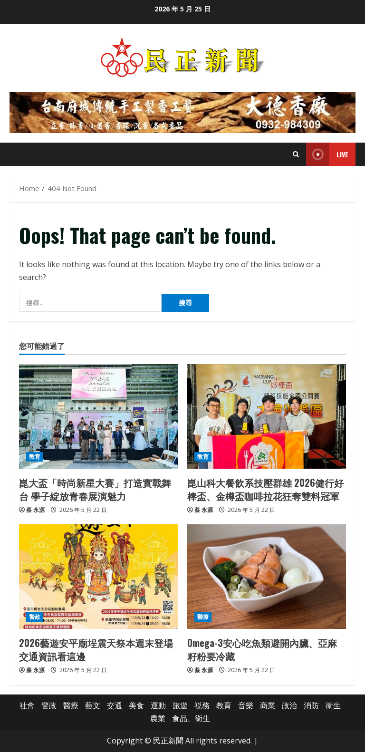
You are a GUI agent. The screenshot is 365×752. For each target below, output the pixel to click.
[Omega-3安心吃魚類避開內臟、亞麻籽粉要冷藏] (266, 576)
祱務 (202, 705)
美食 (136, 705)
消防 (311, 705)
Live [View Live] (327, 154)
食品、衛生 (191, 718)
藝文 (92, 705)
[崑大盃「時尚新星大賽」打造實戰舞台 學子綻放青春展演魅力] (98, 416)
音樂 (245, 705)
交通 (114, 705)
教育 (34, 457)
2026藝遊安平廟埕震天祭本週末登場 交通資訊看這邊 (96, 649)
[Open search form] (296, 154)
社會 (27, 705)
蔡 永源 (35, 510)
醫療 (203, 617)
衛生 (333, 705)
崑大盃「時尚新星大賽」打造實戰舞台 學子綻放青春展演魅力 (95, 489)
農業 (157, 718)
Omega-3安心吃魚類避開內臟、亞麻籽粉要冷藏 (262, 649)
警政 (34, 617)
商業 (267, 705)
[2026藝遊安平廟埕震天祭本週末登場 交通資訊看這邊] (98, 576)
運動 (158, 705)
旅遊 (180, 705)
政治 (289, 705)
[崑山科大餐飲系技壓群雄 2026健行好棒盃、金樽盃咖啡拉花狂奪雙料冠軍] (266, 416)
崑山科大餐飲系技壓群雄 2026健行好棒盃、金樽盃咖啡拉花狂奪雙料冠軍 (265, 489)
